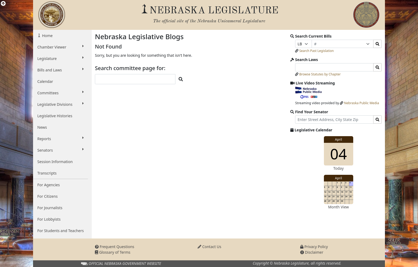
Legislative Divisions (60, 104)
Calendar (45, 81)
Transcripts (47, 173)
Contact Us (209, 246)
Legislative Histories (54, 115)
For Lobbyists (49, 219)
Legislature (60, 58)
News (42, 127)
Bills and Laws (60, 69)
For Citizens (47, 196)
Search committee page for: (130, 68)
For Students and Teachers (60, 230)
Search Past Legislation (316, 50)
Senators (60, 150)
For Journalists (49, 207)
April (338, 139)
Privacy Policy (314, 246)
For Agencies (48, 184)
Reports (60, 138)
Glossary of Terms (112, 252)
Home (47, 35)
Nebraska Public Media (361, 103)
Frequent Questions (114, 246)
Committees (60, 92)
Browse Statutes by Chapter (320, 74)
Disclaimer (311, 252)
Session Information (55, 161)
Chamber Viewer (60, 47)
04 (338, 154)
